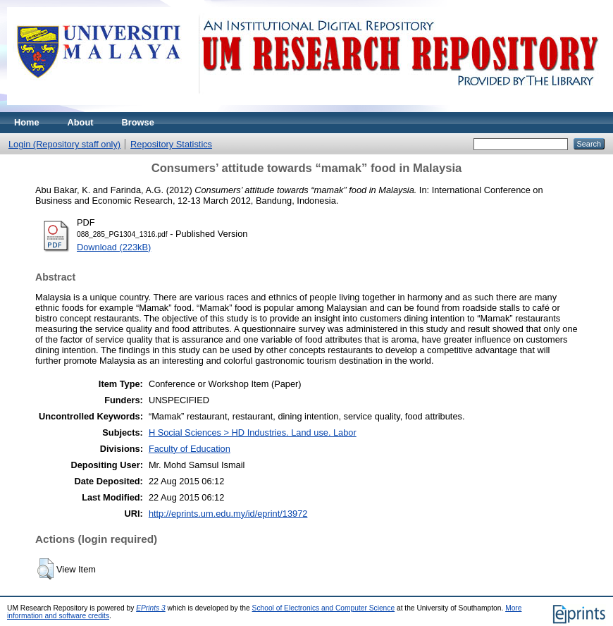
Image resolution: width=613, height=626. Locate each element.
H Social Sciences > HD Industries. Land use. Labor (253, 432)
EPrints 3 (151, 608)
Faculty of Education (189, 448)
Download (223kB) (114, 247)
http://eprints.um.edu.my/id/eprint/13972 (228, 513)
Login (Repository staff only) (64, 144)
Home (26, 122)
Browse (138, 122)
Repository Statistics (171, 144)
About (81, 122)
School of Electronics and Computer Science (323, 608)
